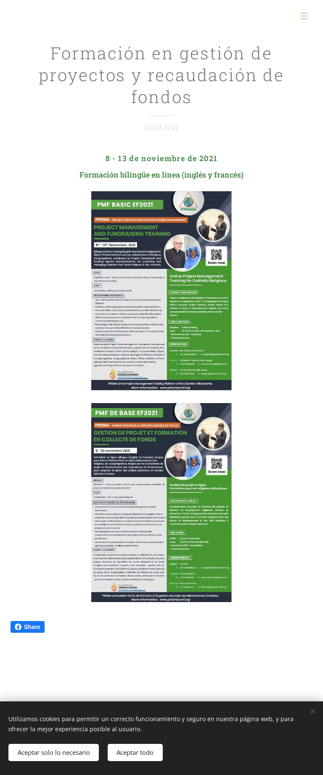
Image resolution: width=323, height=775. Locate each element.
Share (27, 627)
